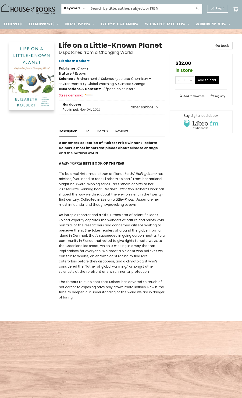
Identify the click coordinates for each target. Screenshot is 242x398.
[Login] (217, 9)
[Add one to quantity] (191, 80)
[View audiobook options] (201, 121)
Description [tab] (68, 131)
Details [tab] (102, 131)
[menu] (121, 23)
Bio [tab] (87, 131)
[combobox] (74, 8)
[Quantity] (185, 80)
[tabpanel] (112, 225)
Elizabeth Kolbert (75, 61)
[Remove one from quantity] (179, 80)
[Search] (197, 9)
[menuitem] (12, 23)
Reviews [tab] (121, 131)
